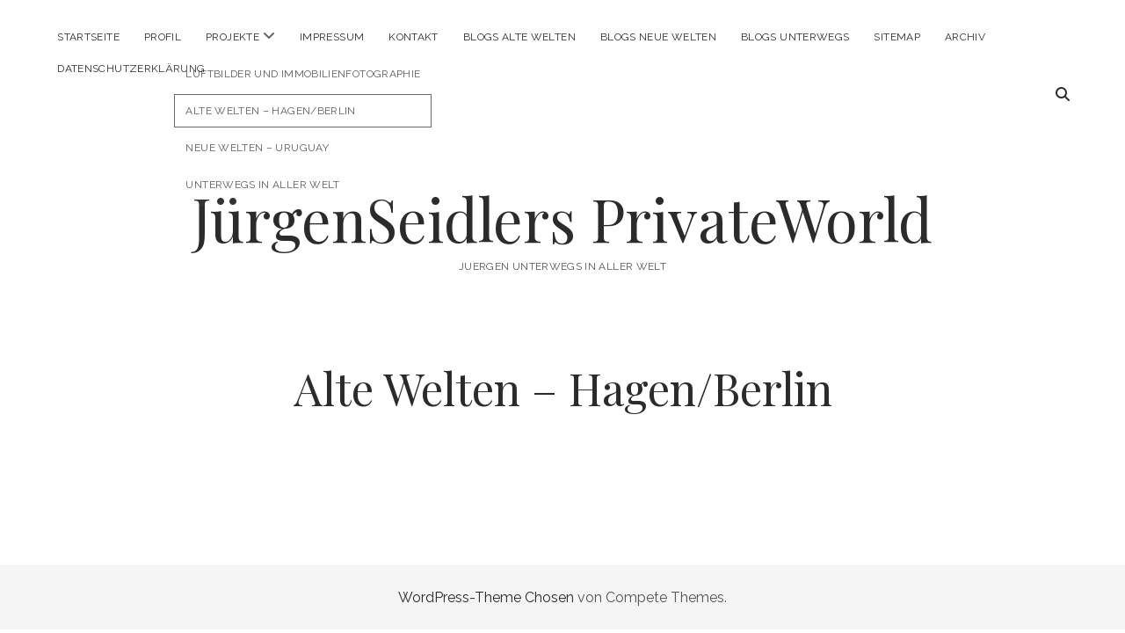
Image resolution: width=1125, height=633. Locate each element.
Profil (162, 37)
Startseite (88, 37)
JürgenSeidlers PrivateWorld (562, 218)
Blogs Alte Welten (519, 37)
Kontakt (413, 37)
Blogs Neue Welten (658, 37)
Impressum (332, 37)
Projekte (232, 37)
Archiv (965, 37)
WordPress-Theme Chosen (486, 597)
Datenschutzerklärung (131, 68)
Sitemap (897, 37)
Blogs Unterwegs (795, 37)
